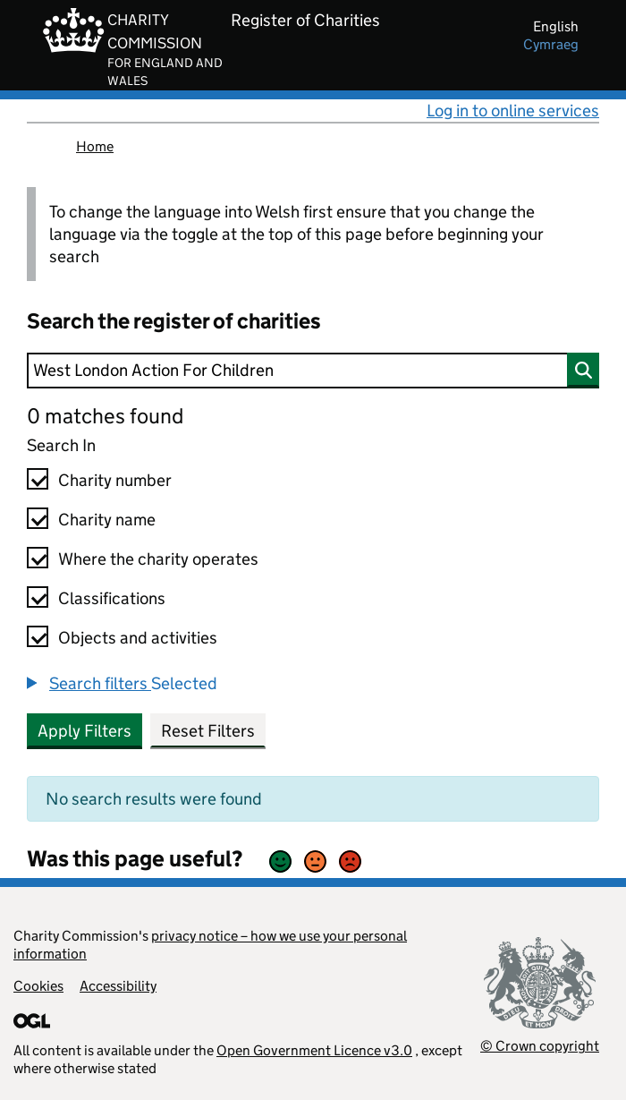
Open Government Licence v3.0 (314, 1050)
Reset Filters (208, 731)
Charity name (107, 519)
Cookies (38, 985)
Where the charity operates (158, 559)
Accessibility (118, 985)
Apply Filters (84, 731)
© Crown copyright (539, 1045)
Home (95, 146)
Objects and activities (137, 637)
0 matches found (105, 416)
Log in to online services (513, 110)
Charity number (115, 480)
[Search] (313, 370)
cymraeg (551, 44)
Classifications (111, 598)
